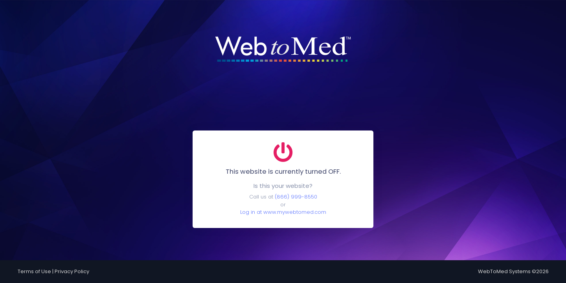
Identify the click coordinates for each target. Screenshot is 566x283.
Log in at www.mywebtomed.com (283, 212)
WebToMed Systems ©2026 (513, 271)
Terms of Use (34, 271)
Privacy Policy (72, 271)
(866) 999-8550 (296, 196)
